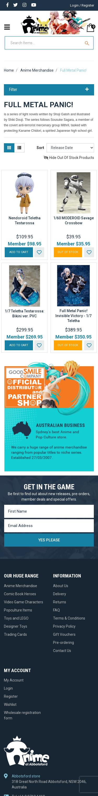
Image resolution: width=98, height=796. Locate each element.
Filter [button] (49, 89)
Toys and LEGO (16, 618)
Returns (59, 602)
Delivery (59, 594)
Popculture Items (18, 610)
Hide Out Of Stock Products (69, 158)
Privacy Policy (64, 626)
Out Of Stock (67, 252)
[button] (39, 252)
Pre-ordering (63, 642)
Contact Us (62, 651)
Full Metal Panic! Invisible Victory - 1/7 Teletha (73, 316)
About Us (60, 586)
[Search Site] (87, 43)
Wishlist (10, 704)
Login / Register (82, 5)
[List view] (19, 147)
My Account (14, 680)
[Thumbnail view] (9, 147)
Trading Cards (15, 634)
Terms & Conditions (69, 618)
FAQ (56, 610)
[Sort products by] (70, 147)
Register (11, 696)
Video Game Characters (23, 602)
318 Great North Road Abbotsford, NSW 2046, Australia (49, 784)
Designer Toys (15, 626)
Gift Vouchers (64, 634)
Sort (40, 148)
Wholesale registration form (22, 715)
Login (8, 688)
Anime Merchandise (20, 586)
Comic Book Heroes (20, 594)
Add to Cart (18, 252)
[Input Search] (43, 43)
